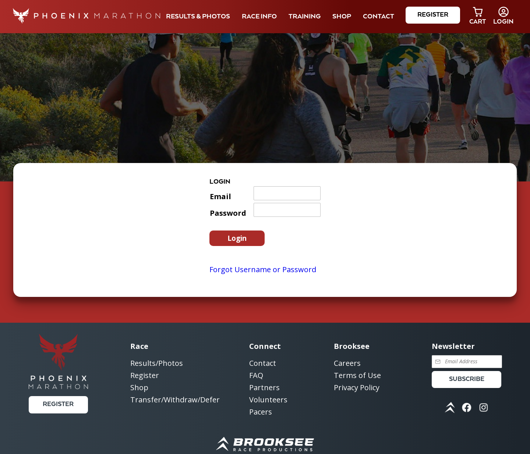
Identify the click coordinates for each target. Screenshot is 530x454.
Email (220, 196)
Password (228, 213)
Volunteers (268, 400)
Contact (262, 363)
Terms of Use (357, 375)
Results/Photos (156, 363)
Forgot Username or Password (262, 269)
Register (432, 14)
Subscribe (466, 379)
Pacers (260, 412)
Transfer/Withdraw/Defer (175, 399)
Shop (341, 16)
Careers (347, 363)
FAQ (256, 375)
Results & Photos (198, 16)
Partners (264, 387)
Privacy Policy (356, 387)
